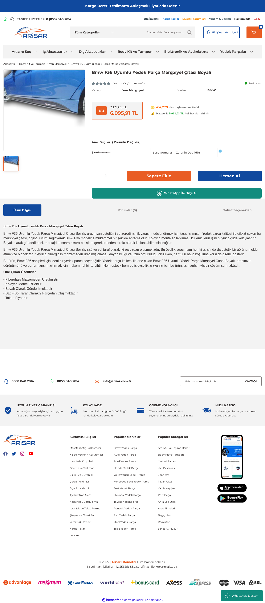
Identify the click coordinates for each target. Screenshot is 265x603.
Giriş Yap (217, 32)
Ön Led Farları (167, 461)
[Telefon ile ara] (40, 19)
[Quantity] (105, 176)
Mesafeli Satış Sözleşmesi (85, 447)
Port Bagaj (164, 494)
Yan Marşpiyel (133, 90)
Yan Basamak (166, 467)
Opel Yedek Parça (125, 521)
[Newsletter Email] (221, 381)
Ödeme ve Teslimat (82, 467)
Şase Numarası (101, 152)
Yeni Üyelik (231, 32)
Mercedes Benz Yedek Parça (131, 481)
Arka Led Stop (167, 501)
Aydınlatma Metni (81, 494)
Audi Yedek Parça (125, 454)
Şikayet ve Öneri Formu (84, 515)
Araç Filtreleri (166, 508)
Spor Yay (163, 474)
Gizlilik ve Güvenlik (81, 474)
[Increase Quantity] (115, 176)
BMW (211, 90)
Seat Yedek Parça (124, 488)
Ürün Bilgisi (22, 210)
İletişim (74, 535)
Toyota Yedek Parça (126, 501)
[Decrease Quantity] (96, 176)
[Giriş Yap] (208, 32)
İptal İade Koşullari (81, 461)
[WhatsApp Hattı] (5, 19)
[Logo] (31, 32)
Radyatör (164, 521)
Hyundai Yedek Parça (127, 494)
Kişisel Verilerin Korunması (86, 454)
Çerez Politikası (79, 481)
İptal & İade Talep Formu (85, 508)
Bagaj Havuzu (166, 515)
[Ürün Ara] (156, 32)
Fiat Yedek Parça (124, 515)
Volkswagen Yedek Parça (129, 474)
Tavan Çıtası (165, 481)
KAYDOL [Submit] (251, 381)
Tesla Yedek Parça (125, 528)
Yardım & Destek (80, 521)
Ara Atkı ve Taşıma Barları (174, 447)
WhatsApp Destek (241, 595)
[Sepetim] (254, 32)
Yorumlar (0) (127, 210)
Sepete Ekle (159, 175)
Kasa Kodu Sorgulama (84, 501)
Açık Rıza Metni (79, 488)
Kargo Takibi (77, 528)
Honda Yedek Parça (126, 467)
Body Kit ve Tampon (171, 454)
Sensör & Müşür (168, 528)
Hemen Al (230, 175)
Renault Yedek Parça (127, 508)
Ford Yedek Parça (125, 461)
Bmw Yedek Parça (125, 447)
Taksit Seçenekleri (237, 210)
